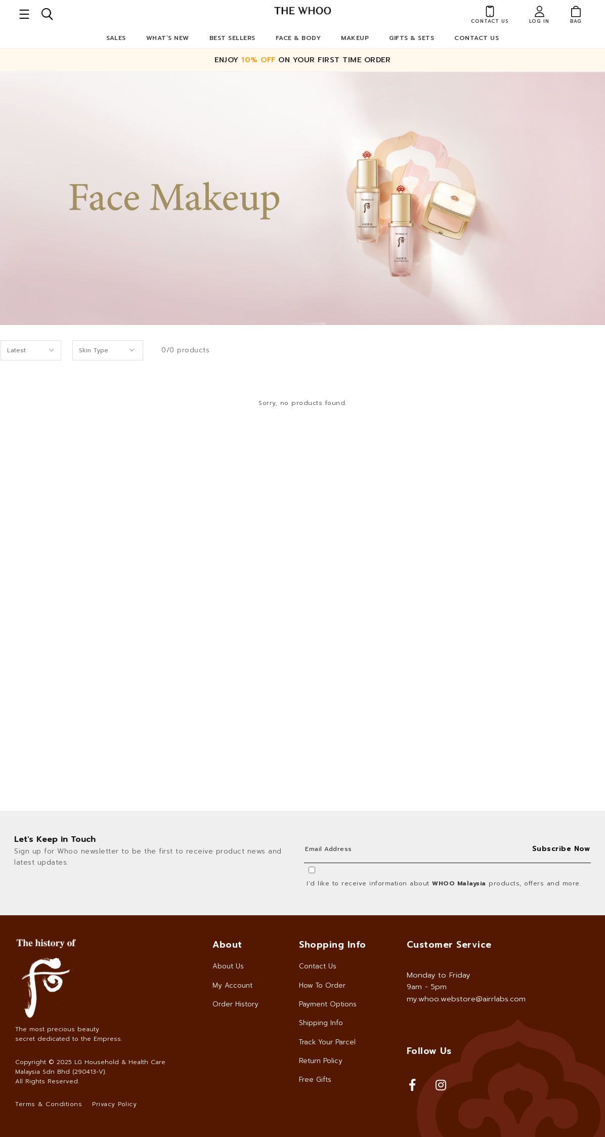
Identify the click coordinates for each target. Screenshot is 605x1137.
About (227, 944)
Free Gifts (315, 1079)
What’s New (167, 38)
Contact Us (476, 38)
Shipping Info (321, 1023)
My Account (232, 985)
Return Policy (320, 1060)
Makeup (355, 38)
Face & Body (298, 38)
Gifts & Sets (411, 38)
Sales (116, 38)
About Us (228, 966)
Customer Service (449, 944)
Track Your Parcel (327, 1042)
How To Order (322, 985)
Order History (235, 1004)
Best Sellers (232, 38)
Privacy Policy (114, 1104)
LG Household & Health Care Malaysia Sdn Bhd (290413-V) (90, 1067)
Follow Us (429, 1051)
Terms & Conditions (48, 1104)
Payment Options (328, 1004)
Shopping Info (332, 944)
